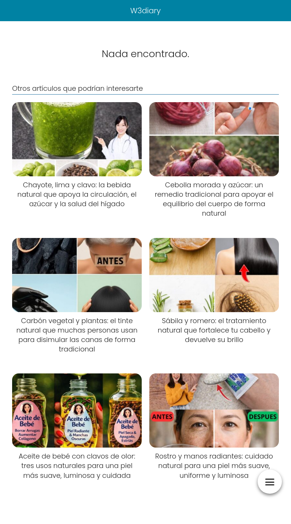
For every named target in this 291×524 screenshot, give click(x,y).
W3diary (145, 10)
